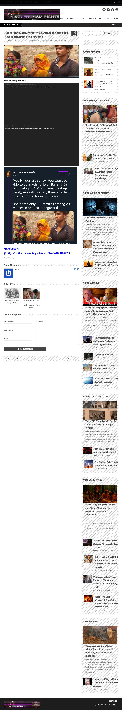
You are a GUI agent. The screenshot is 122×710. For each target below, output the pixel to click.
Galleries (29, 2)
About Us (9, 2)
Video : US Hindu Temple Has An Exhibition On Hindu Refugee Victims (100, 424)
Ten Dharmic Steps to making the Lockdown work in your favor (104, 341)
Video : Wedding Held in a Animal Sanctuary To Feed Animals (106, 682)
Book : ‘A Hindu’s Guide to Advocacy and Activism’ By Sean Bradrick (103, 84)
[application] (41, 104)
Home (2, 2)
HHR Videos (37, 40)
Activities (19, 2)
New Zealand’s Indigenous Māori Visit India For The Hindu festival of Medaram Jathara (101, 128)
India (43, 40)
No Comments (62, 40)
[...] (104, 148)
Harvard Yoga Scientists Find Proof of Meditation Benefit (106, 265)
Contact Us (39, 2)
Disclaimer (112, 701)
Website (6, 338)
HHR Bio (48, 2)
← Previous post (11, 359)
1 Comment (107, 455)
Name (8, 321)
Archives (30, 40)
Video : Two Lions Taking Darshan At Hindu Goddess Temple (106, 543)
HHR (17, 269)
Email (8, 330)
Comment (40, 321)
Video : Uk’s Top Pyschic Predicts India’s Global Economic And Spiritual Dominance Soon (101, 310)
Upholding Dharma (104, 354)
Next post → (72, 359)
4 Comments (106, 357)
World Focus (49, 40)
